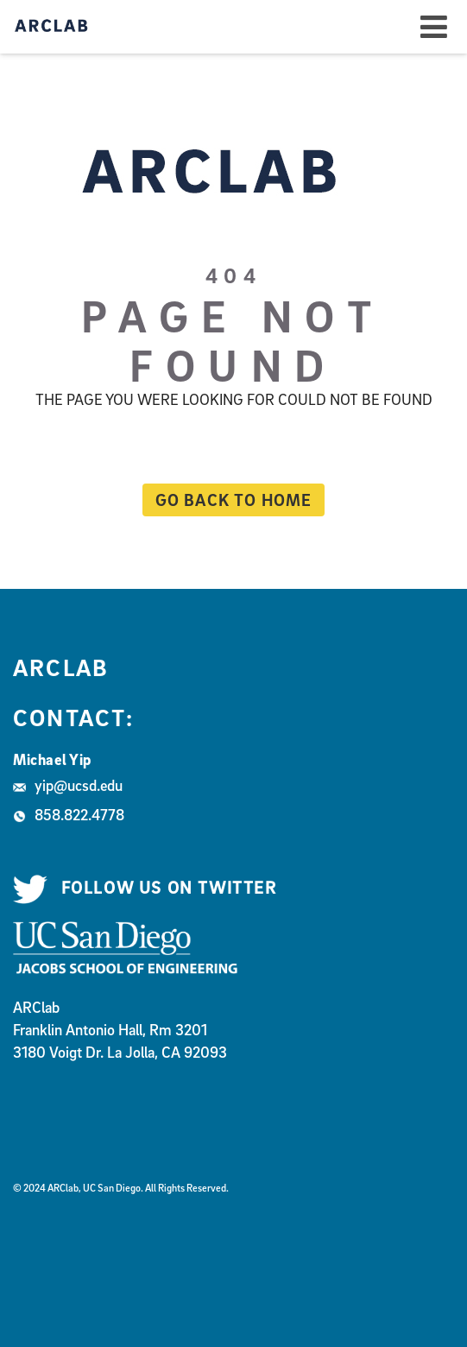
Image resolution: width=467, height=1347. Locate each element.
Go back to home (227, 499)
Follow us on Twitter (145, 887)
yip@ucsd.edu (68, 785)
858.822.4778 (68, 815)
